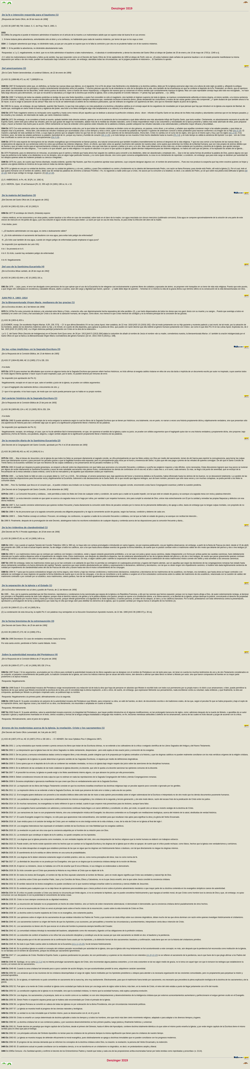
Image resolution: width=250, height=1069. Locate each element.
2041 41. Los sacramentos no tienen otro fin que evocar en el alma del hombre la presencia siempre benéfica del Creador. (57, 926)
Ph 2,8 (177, 135)
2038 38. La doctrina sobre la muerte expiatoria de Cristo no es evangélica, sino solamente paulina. (47, 913)
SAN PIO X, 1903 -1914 (14, 297)
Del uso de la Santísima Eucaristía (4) (22, 266)
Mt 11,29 (105, 135)
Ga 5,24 (55, 137)
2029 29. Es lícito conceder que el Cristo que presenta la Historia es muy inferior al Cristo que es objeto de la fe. (52, 870)
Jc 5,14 (39, 962)
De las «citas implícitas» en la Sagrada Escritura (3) (30, 349)
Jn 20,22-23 (152, 955)
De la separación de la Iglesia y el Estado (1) (26, 585)
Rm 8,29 (237, 131)
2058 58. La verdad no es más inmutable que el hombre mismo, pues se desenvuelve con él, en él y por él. (50, 1013)
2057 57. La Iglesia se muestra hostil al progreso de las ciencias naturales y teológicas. (42, 1009)
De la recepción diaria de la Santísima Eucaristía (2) (30, 440)
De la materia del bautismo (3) (18, 195)
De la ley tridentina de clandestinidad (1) (24, 527)
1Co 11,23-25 (78, 944)
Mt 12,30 (49, 173)
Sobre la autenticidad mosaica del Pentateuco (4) (29, 654)
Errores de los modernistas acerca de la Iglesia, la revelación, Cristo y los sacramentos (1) (53, 727)
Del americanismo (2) (13, 68)
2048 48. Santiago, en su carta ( (18, 962)
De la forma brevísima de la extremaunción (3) (27, 621)
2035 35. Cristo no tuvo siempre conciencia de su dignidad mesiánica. (34, 899)
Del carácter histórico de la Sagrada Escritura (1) (29, 398)
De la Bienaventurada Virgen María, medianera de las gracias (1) (38, 302)
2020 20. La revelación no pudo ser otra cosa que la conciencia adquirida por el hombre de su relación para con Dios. (55, 830)
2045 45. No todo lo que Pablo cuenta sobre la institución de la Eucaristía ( (36, 944)
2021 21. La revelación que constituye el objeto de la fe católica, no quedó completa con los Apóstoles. (48, 835)
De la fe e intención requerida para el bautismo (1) (30, 14)
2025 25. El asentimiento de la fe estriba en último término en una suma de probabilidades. (43, 853)
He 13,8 (232, 133)
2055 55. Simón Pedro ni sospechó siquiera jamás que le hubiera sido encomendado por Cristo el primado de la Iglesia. (55, 1000)
